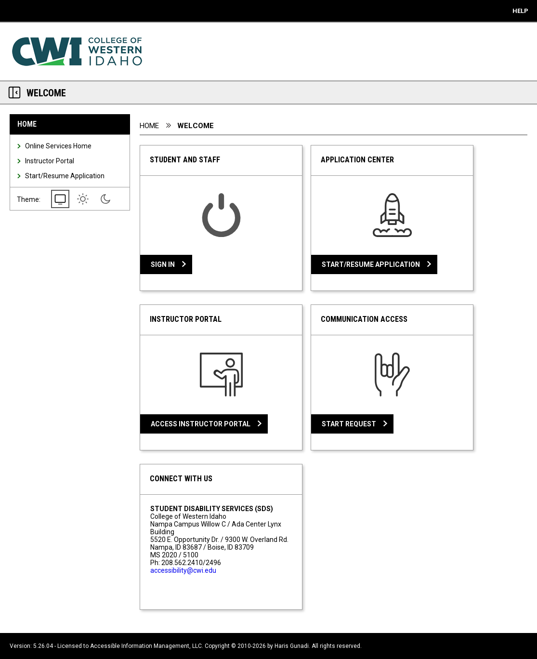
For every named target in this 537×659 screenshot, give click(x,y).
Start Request (349, 424)
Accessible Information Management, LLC (146, 646)
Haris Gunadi (292, 646)
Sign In (163, 264)
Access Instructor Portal (200, 424)
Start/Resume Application (65, 176)
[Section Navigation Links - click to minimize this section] (14, 92)
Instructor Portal (49, 161)
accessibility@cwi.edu (183, 570)
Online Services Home (58, 146)
